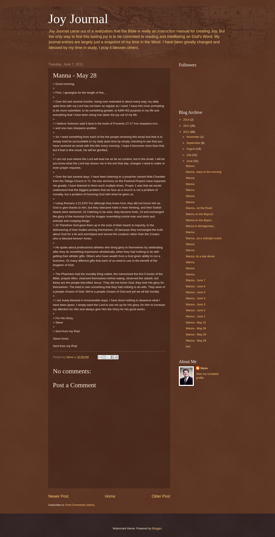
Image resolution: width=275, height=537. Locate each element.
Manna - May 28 (196, 340)
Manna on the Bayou (199, 220)
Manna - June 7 (195, 280)
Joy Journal (78, 19)
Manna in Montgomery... (201, 226)
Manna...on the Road (199, 208)
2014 (186, 119)
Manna (190, 166)
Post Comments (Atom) (80, 505)
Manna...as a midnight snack (203, 238)
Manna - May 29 (196, 334)
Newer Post (58, 496)
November (193, 136)
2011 (186, 131)
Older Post (161, 496)
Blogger (157, 528)
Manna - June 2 (195, 310)
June (189, 161)
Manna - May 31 (196, 322)
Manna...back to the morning (203, 171)
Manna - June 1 (195, 316)
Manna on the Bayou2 (199, 214)
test (188, 346)
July (189, 155)
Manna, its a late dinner (200, 256)
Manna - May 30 (196, 328)
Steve (204, 368)
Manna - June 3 (195, 304)
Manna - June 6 (195, 286)
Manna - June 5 (195, 292)
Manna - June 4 (195, 298)
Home (110, 496)
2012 (186, 125)
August (191, 148)
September (193, 143)
